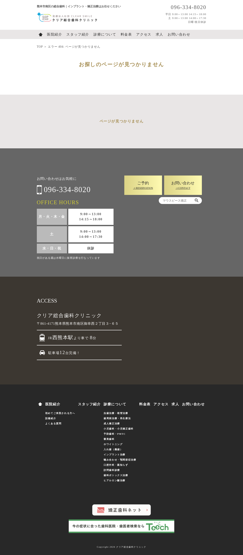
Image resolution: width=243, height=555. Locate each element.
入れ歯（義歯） (113, 449)
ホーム (41, 34)
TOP (40, 46)
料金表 (126, 34)
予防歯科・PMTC (115, 434)
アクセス (143, 34)
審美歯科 (109, 439)
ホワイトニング (113, 444)
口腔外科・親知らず (116, 465)
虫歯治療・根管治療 (116, 413)
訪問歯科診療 (112, 470)
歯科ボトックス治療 (116, 475)
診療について (104, 34)
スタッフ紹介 (77, 34)
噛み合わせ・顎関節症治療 (120, 459)
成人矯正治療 (112, 423)
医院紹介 (54, 34)
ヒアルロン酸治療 (114, 480)
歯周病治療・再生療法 (117, 418)
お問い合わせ (179, 34)
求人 (159, 34)
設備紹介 (50, 418)
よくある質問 (53, 423)
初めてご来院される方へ (60, 413)
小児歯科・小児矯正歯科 (119, 428)
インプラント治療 (114, 454)
